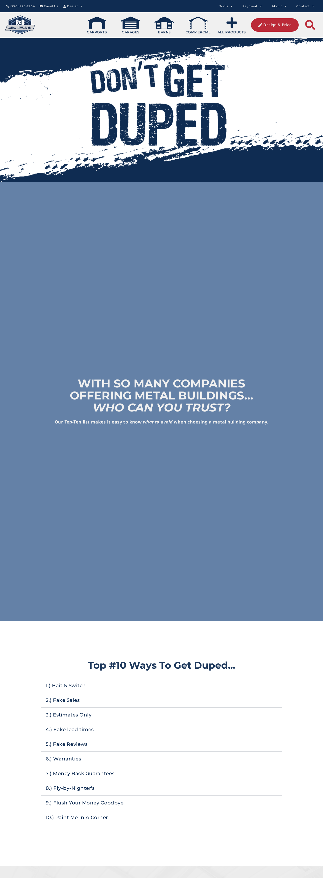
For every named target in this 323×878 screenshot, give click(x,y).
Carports (97, 25)
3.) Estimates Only (146, 715)
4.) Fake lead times (148, 729)
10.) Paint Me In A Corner (155, 817)
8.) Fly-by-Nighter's (148, 788)
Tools (226, 6)
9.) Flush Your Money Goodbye (162, 803)
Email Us (49, 6)
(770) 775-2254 (20, 6)
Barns (164, 25)
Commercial (198, 25)
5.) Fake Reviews (145, 744)
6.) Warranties (141, 759)
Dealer (73, 6)
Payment (252, 6)
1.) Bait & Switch (144, 685)
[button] (310, 25)
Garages (130, 25)
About (279, 6)
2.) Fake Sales (141, 700)
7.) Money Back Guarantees (158, 773)
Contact (305, 6)
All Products (232, 25)
